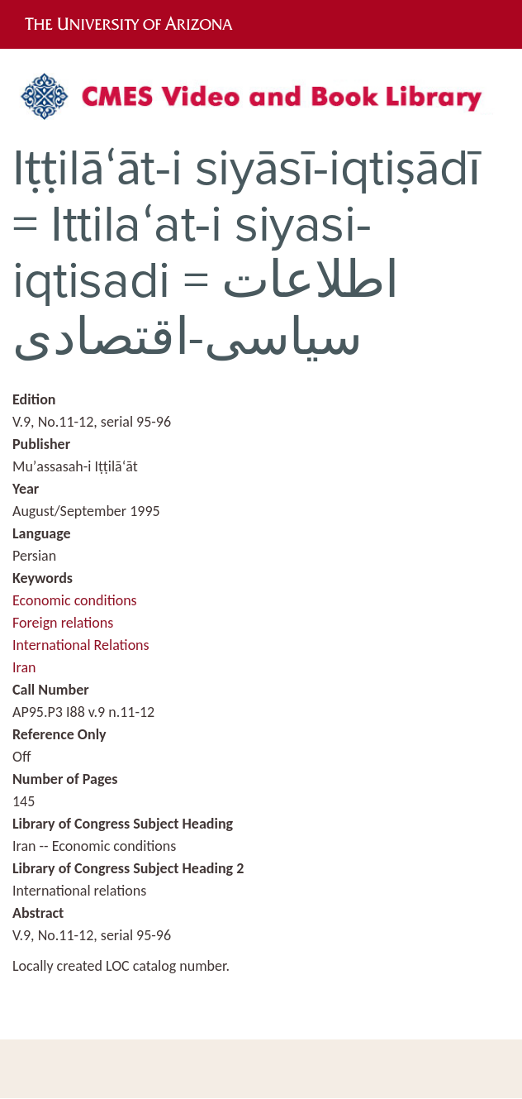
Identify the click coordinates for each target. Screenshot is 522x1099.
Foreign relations (62, 623)
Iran (24, 667)
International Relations (80, 645)
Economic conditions (74, 600)
